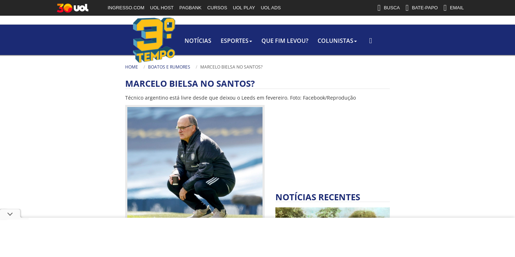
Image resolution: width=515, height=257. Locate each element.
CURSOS (217, 7)
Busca (361, 44)
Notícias (117, 41)
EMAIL (453, 8)
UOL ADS (271, 7)
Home (52, 67)
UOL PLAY (244, 7)
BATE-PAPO (422, 8)
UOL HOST (162, 7)
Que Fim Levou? (207, 41)
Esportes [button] (157, 41)
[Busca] (416, 48)
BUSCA (388, 8)
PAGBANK (191, 7)
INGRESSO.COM (126, 7)
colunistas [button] (261, 41)
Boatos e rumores (90, 67)
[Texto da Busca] (382, 45)
